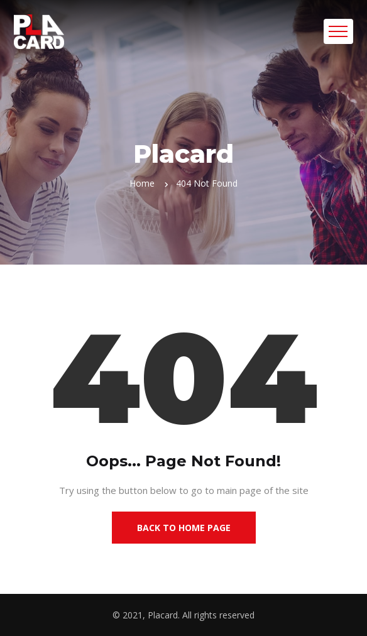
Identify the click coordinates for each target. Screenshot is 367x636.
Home (142, 183)
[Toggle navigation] (338, 31)
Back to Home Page (184, 528)
